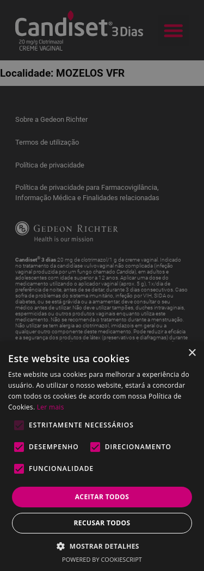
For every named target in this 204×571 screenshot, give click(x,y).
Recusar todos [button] (101, 522)
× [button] (192, 353)
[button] (102, 546)
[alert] (102, 285)
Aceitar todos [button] (102, 496)
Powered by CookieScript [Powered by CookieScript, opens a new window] (102, 559)
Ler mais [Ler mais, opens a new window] (50, 407)
